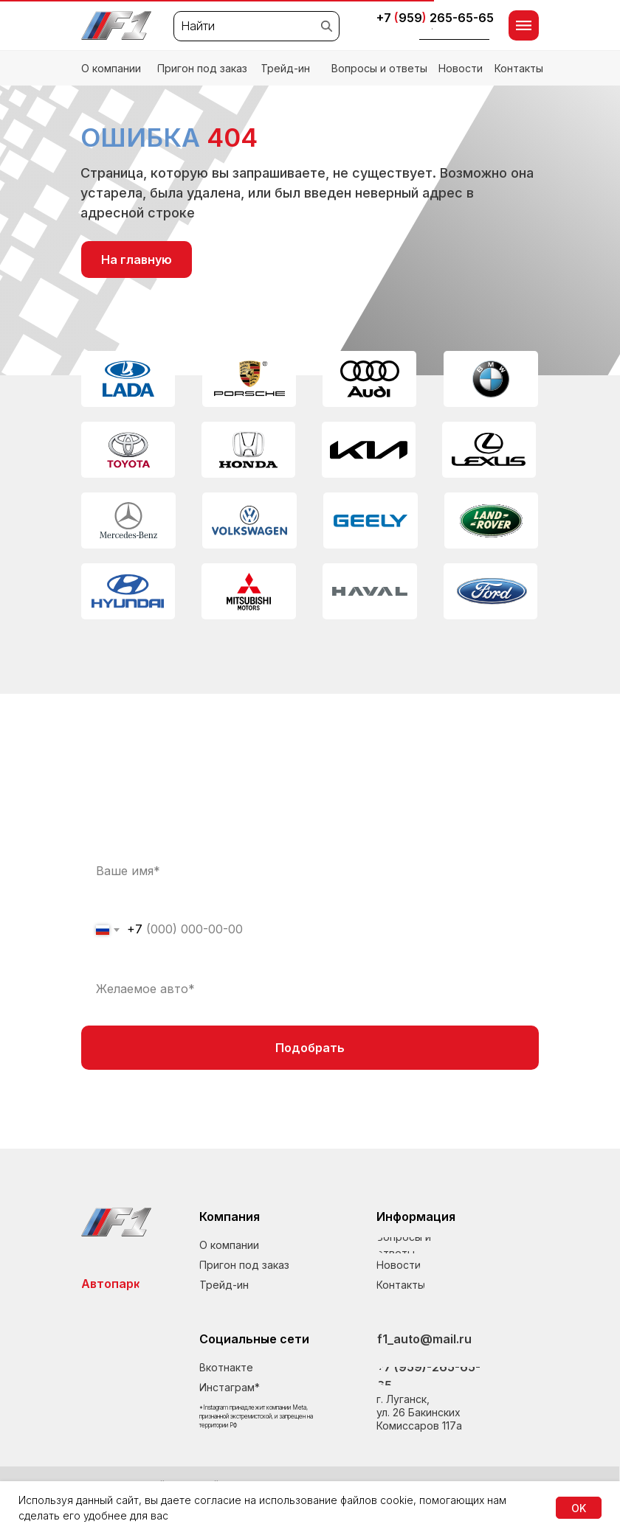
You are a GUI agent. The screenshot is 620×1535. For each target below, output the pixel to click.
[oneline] (310, 989)
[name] (310, 871)
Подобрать (310, 1047)
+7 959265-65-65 (435, 17)
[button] (454, 31)
